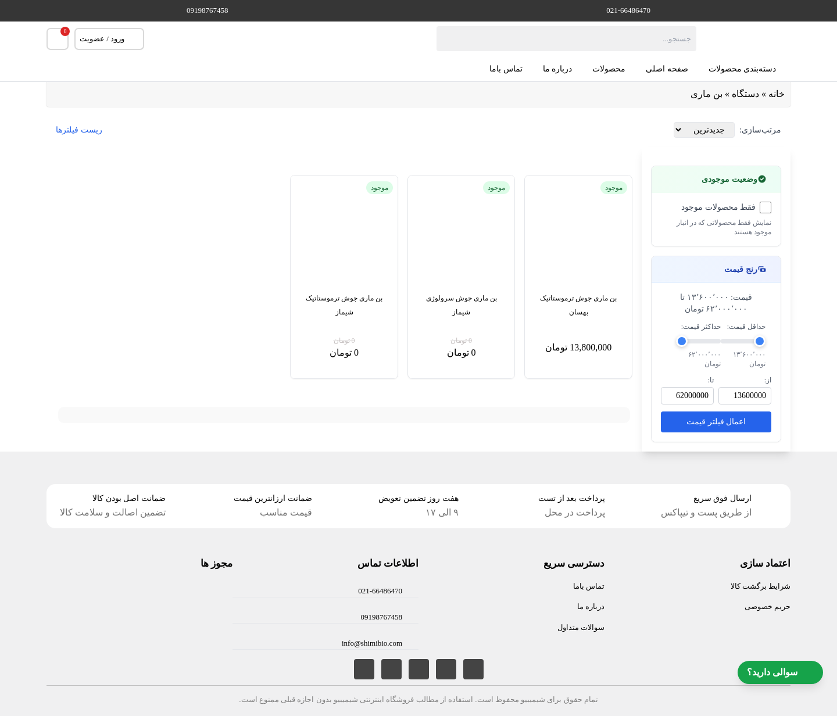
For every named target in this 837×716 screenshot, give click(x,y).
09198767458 (207, 10)
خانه (776, 94)
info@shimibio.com (372, 643)
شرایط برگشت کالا (761, 586)
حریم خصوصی (768, 606)
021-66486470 (628, 10)
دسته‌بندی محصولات (750, 69)
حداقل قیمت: (746, 327)
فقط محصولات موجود (718, 207)
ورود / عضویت (109, 39)
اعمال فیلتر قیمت (716, 421)
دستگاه (745, 94)
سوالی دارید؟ (780, 672)
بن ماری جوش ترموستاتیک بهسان (578, 305)
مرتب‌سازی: (760, 130)
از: (767, 380)
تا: (711, 380)
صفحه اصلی (667, 69)
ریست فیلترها (79, 130)
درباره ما (558, 69)
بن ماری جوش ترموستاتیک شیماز (344, 305)
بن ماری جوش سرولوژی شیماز (461, 305)
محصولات (608, 69)
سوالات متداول (580, 627)
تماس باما (506, 69)
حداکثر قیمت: (701, 327)
